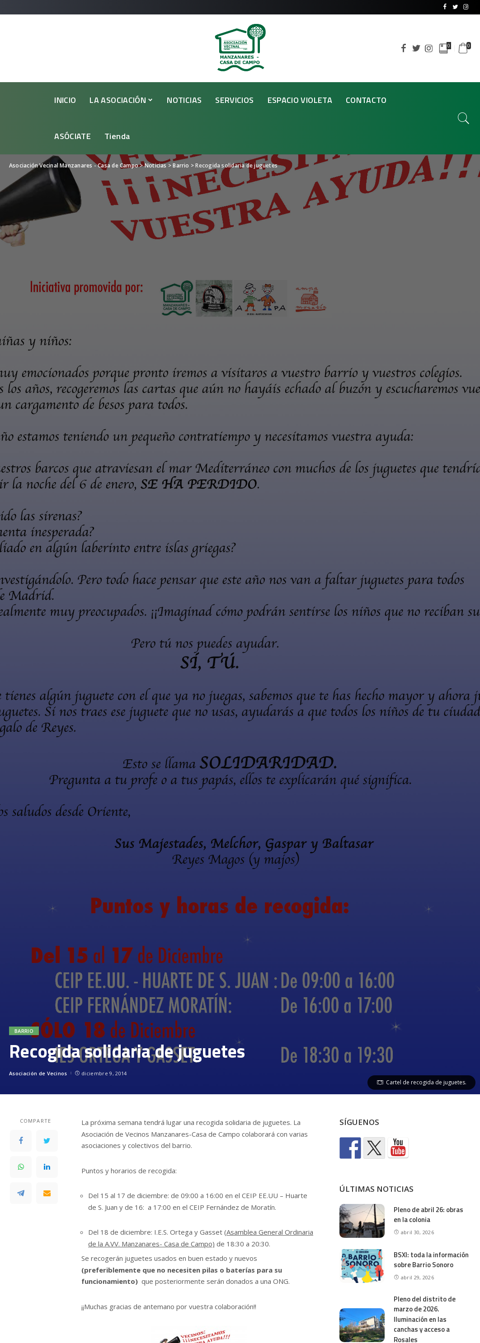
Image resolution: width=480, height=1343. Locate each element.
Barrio (23, 1030)
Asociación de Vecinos (38, 1073)
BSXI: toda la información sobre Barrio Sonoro (431, 1260)
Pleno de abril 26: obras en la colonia (428, 1214)
